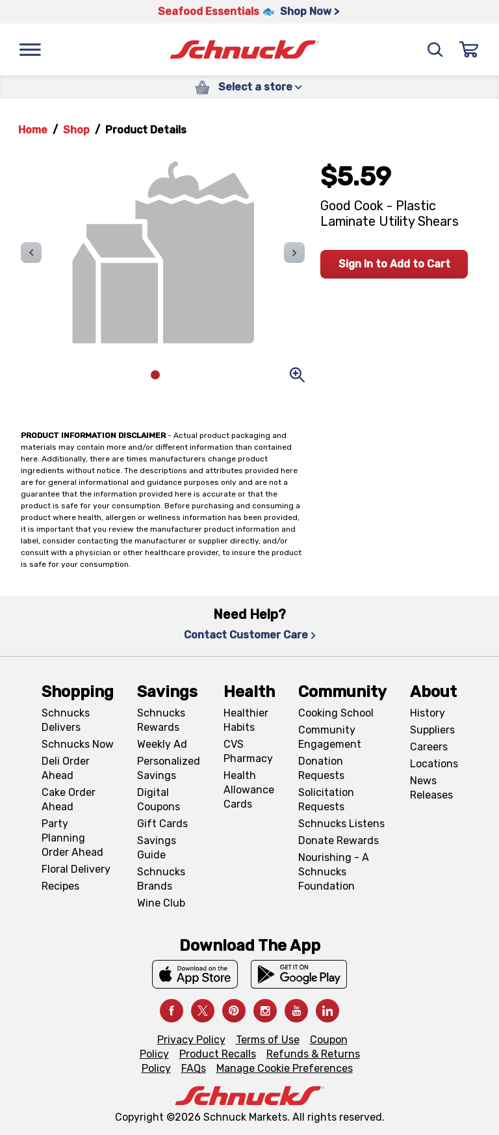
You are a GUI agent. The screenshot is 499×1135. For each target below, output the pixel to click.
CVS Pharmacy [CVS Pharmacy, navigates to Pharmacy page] (248, 751)
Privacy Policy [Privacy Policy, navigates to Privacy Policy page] (191, 1039)
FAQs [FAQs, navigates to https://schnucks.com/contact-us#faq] (193, 1068)
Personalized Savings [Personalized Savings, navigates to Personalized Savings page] (168, 768)
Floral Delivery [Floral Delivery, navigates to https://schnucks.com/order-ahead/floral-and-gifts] (76, 869)
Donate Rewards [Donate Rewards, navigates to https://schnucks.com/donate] (338, 840)
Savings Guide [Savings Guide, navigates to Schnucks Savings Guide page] (156, 847)
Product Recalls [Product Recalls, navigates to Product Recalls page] (217, 1054)
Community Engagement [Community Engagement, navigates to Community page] (329, 737)
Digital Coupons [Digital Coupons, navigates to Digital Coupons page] (158, 799)
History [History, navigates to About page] (427, 713)
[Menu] (30, 49)
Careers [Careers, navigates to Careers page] (429, 747)
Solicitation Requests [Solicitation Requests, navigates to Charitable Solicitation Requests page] (326, 799)
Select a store (260, 87)
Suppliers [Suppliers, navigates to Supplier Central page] (432, 730)
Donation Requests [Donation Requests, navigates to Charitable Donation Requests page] (321, 768)
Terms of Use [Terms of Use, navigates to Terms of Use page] (268, 1039)
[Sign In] (469, 49)
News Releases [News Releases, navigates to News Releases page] (431, 787)
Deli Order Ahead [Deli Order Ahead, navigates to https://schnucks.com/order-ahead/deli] (66, 768)
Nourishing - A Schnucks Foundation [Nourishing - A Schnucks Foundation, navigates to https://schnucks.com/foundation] (333, 871)
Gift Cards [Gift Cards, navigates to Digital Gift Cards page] (162, 823)
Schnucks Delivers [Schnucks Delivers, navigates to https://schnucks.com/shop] (66, 720)
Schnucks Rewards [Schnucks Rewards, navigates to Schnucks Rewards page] (161, 720)
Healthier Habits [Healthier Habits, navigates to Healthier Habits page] (246, 720)
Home (32, 130)
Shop (76, 130)
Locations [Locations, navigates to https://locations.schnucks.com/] (434, 764)
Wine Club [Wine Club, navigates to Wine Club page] (161, 903)
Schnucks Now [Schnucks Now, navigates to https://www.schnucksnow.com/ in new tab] (78, 744)
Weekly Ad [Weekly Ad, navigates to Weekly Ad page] (162, 744)
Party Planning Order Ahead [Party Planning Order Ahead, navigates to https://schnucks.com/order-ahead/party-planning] (72, 837)
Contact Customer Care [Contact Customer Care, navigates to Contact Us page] (250, 635)
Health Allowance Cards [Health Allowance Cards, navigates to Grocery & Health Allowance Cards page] (249, 789)
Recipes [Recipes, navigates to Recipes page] (60, 886)
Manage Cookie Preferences (284, 1068)
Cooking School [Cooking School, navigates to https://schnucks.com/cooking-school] (336, 713)
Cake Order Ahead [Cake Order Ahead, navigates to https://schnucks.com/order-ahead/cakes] (69, 799)
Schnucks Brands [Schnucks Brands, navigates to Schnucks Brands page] (161, 879)
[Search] (435, 49)
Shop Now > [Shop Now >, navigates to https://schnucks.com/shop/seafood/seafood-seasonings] (309, 11)
